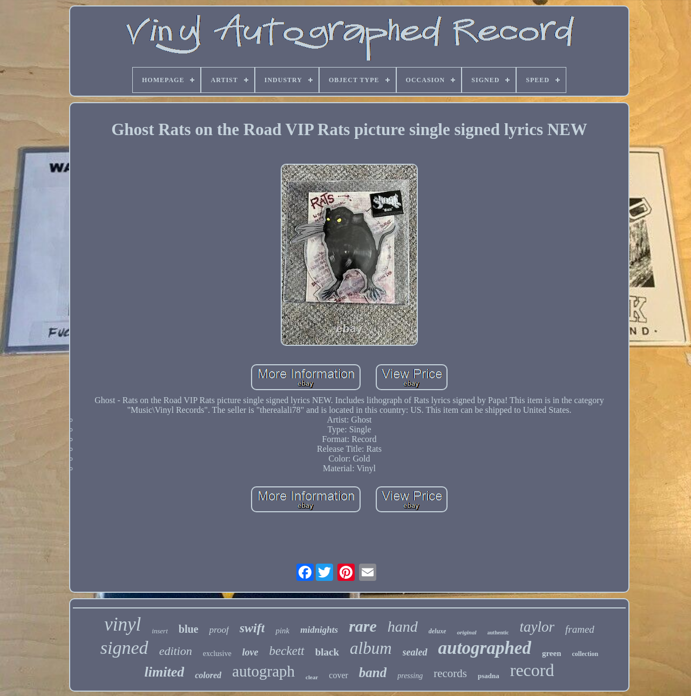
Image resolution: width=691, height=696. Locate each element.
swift (252, 628)
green (551, 653)
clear (312, 677)
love (250, 652)
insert (160, 631)
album (371, 648)
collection (585, 654)
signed (124, 648)
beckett (286, 651)
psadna (488, 676)
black (327, 652)
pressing (410, 676)
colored (208, 675)
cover (338, 675)
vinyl (122, 624)
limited (165, 672)
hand (403, 626)
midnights (319, 630)
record (532, 670)
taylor (537, 627)
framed (579, 629)
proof (218, 630)
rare (363, 626)
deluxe (437, 631)
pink (282, 630)
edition (175, 651)
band (373, 672)
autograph (263, 671)
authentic (498, 632)
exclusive (217, 654)
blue (189, 629)
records (450, 673)
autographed (484, 648)
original (466, 632)
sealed (415, 652)
